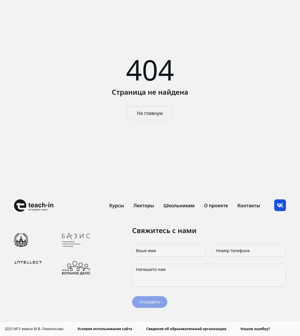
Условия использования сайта (104, 329)
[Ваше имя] (169, 251)
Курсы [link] (116, 205)
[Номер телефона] (249, 251)
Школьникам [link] (179, 205)
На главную (150, 113)
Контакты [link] (248, 205)
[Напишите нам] (209, 275)
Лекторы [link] (143, 205)
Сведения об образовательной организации (186, 329)
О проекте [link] (216, 205)
